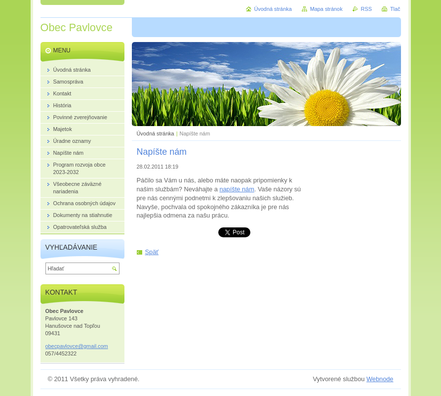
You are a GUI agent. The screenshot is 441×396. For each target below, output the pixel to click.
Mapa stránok (326, 9)
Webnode (380, 379)
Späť (152, 252)
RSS (366, 9)
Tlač (395, 9)
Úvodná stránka (155, 133)
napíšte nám (236, 189)
